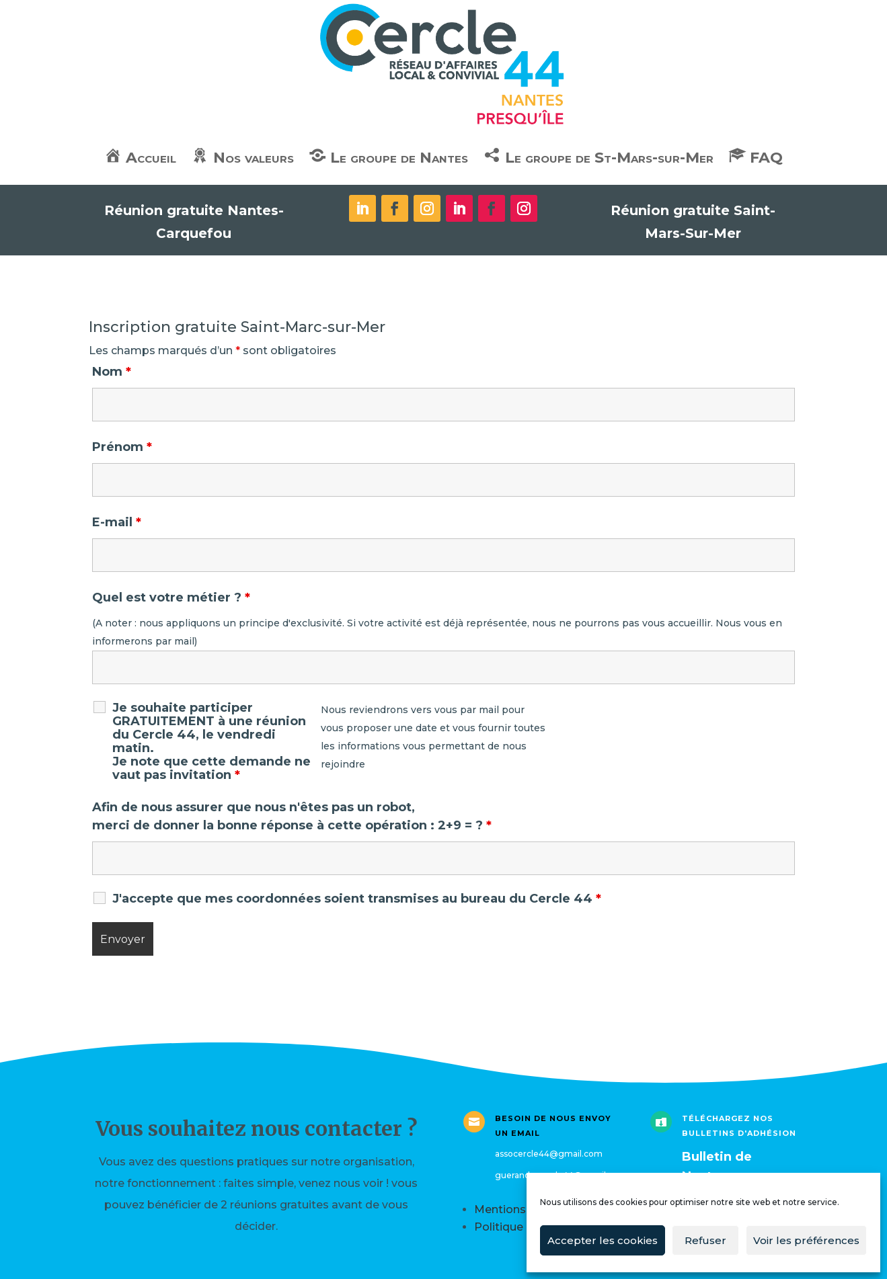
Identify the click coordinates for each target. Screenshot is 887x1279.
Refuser (705, 1240)
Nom (111, 371)
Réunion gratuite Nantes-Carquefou (194, 221)
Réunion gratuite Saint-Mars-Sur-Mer (693, 221)
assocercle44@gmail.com (549, 1154)
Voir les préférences (806, 1240)
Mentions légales (521, 1209)
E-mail (116, 522)
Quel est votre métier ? (171, 597)
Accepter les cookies (602, 1240)
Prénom (122, 447)
